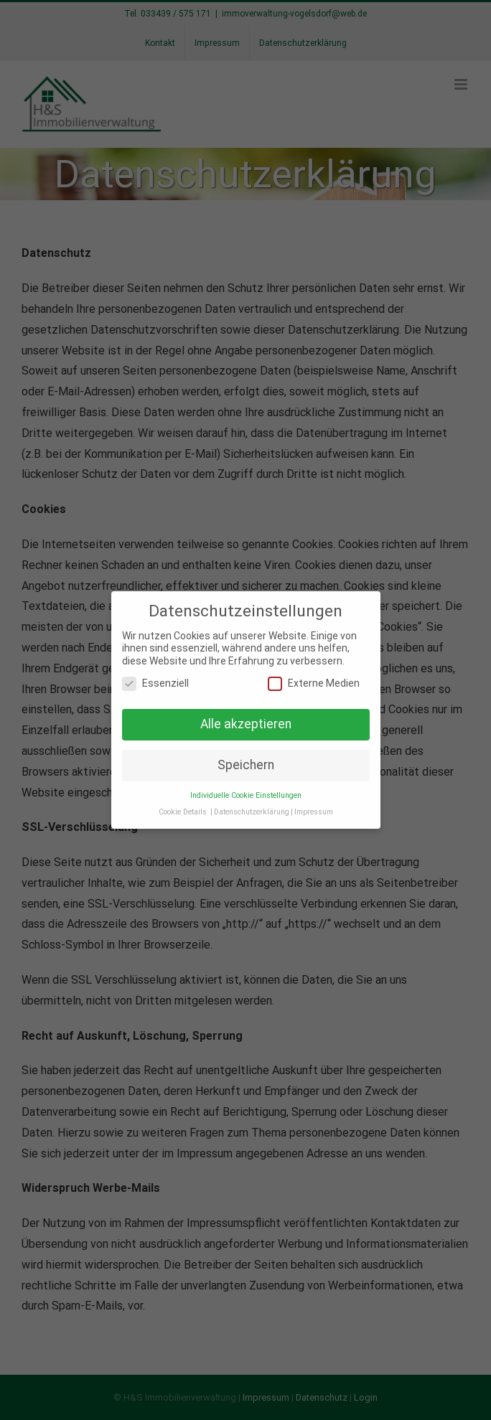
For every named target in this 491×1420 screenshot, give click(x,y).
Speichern (246, 764)
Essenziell (155, 683)
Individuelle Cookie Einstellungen (245, 794)
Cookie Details (183, 810)
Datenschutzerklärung (251, 810)
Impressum (313, 810)
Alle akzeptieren (245, 723)
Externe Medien (314, 683)
